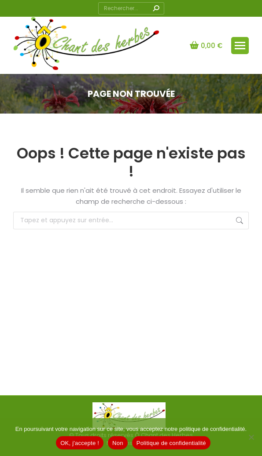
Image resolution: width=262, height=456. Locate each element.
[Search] (131, 8)
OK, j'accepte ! (79, 443)
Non (117, 443)
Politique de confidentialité (171, 443)
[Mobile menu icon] (240, 45)
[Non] (251, 437)
